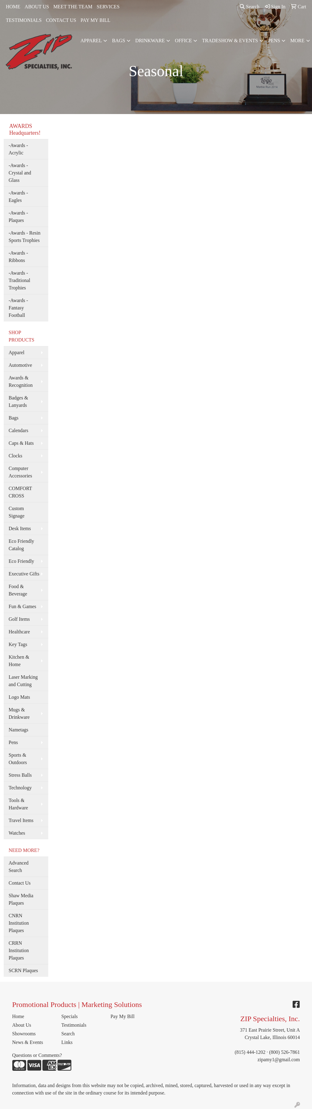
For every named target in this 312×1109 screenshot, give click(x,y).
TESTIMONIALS (23, 20)
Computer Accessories (20, 472)
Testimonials (73, 1025)
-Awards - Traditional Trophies (19, 280)
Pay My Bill (122, 1016)
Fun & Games (22, 606)
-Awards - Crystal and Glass (20, 173)
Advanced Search (19, 866)
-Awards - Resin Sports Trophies (24, 236)
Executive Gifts (24, 573)
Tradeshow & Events (230, 40)
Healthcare (19, 631)
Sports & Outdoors (18, 758)
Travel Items (21, 820)
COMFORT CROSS (20, 492)
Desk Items (20, 528)
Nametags (18, 729)
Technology (20, 787)
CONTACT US (61, 20)
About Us (21, 1025)
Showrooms (24, 1033)
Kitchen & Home (19, 660)
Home (18, 1016)
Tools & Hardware (18, 804)
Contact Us (20, 883)
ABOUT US (37, 6)
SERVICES (108, 6)
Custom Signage (17, 512)
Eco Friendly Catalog (21, 544)
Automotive (20, 365)
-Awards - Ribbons (18, 256)
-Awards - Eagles (18, 196)
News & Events (27, 1042)
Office (183, 40)
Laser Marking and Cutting (23, 680)
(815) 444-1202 (250, 1052)
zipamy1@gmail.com (279, 1059)
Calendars (18, 430)
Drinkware (150, 40)
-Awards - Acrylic (18, 149)
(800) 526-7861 (284, 1052)
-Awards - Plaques (18, 216)
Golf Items (19, 619)
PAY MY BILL (95, 20)
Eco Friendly (21, 561)
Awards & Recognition (21, 381)
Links (66, 1042)
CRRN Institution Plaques (19, 950)
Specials (69, 1016)
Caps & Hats (21, 443)
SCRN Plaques (23, 970)
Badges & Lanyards (18, 401)
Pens (274, 40)
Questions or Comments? (37, 1055)
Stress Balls (20, 775)
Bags (118, 40)
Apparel (91, 40)
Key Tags (18, 644)
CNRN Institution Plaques (19, 923)
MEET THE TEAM (72, 6)
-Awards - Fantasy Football (18, 308)
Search (249, 6)
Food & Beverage (18, 590)
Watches (17, 833)
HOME (13, 6)
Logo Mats (19, 697)
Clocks (15, 455)
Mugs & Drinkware (19, 713)
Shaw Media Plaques (21, 899)
